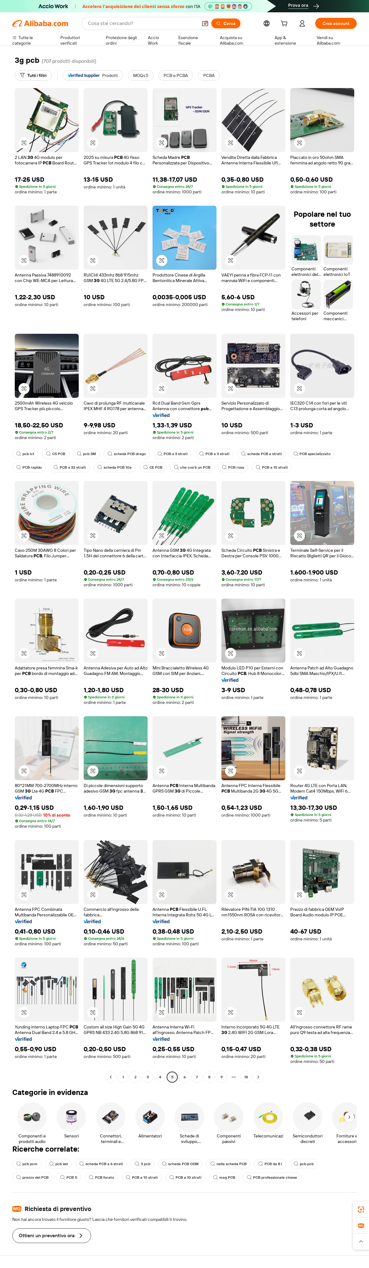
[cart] (285, 24)
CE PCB (152, 467)
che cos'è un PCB (192, 467)
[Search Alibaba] (142, 23)
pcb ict (25, 453)
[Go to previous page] (110, 1077)
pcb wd (58, 1163)
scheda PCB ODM (180, 1163)
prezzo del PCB (32, 1177)
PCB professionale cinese (272, 1177)
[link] (361, 1209)
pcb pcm (27, 1163)
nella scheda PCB (228, 1163)
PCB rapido (29, 467)
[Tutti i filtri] (33, 75)
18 (246, 1077)
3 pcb (142, 1163)
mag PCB (224, 1177)
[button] (205, 23)
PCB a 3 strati (172, 453)
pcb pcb (304, 1163)
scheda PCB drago (127, 453)
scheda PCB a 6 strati (101, 1163)
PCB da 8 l (270, 1163)
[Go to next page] (258, 1077)
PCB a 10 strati (272, 467)
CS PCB (55, 453)
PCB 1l (68, 1177)
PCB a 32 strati (70, 467)
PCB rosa (233, 467)
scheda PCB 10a (114, 467)
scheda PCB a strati (261, 453)
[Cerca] (225, 23)
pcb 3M (86, 453)
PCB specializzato (312, 453)
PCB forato (101, 1177)
